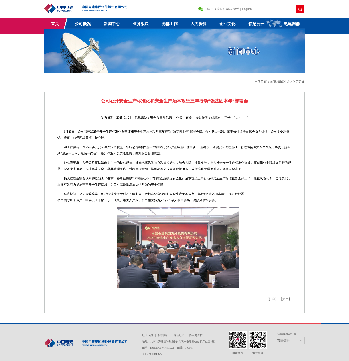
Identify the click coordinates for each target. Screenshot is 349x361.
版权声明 (163, 335)
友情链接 (283, 340)
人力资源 (199, 24)
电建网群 (292, 24)
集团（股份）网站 (219, 9)
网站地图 (179, 335)
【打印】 (272, 299)
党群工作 (170, 24)
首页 (55, 24)
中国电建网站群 (285, 334)
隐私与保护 (196, 335)
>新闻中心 (283, 82)
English (247, 9)
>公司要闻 (297, 82)
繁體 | (237, 9)
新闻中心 (112, 24)
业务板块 (141, 24)
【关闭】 (285, 299)
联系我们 (147, 335)
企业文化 (227, 24)
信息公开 (256, 24)
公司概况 (83, 24)
